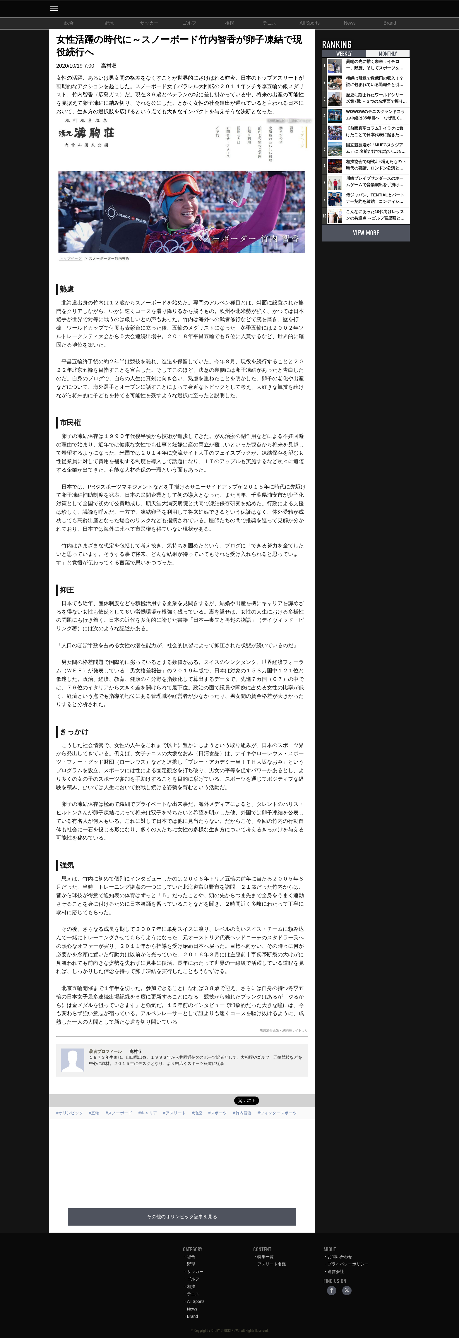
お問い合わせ (340, 1256)
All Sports (310, 22)
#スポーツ (217, 1113)
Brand (389, 22)
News (350, 22)
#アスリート (174, 1113)
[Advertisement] (182, 1160)
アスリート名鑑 (271, 1264)
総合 (69, 22)
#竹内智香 (242, 1113)
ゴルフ (189, 22)
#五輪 (94, 1113)
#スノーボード (119, 1113)
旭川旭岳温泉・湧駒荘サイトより (284, 1030)
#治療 (197, 1113)
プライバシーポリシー (348, 1264)
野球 (109, 22)
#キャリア (147, 1113)
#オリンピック (69, 1113)
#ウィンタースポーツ (277, 1113)
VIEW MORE (365, 233)
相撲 (229, 22)
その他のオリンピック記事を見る (182, 1216)
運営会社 (336, 1271)
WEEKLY (344, 54)
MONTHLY (388, 54)
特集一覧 (265, 1256)
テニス (270, 22)
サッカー (149, 22)
